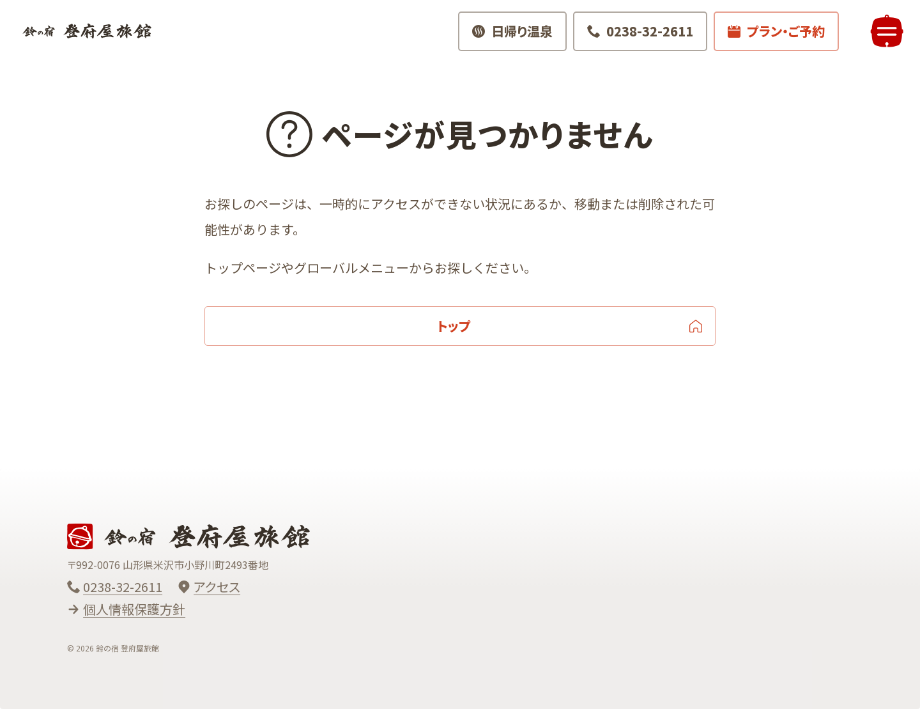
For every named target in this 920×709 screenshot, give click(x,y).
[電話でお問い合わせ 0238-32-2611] (635, 38)
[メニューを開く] (881, 38)
